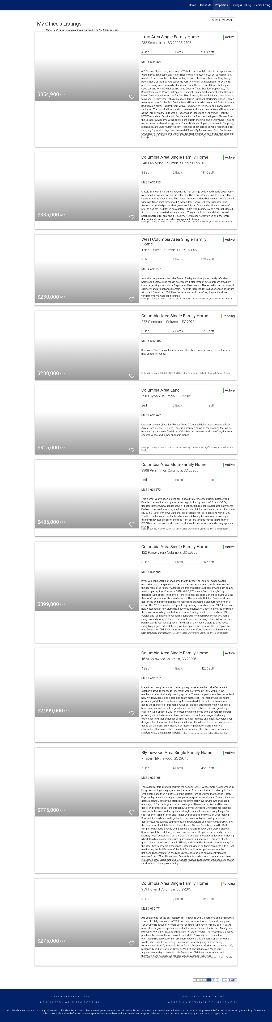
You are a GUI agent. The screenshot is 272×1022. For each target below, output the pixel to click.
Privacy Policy (213, 996)
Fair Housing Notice (222, 1002)
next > (232, 980)
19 (224, 980)
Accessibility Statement (186, 1002)
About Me (205, 5)
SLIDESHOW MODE (222, 20)
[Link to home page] (4, 5)
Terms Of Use (189, 996)
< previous (200, 980)
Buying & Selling (241, 5)
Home (192, 5)
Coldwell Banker (62, 996)
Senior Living (262, 5)
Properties (221, 5)
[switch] (132, 95)
